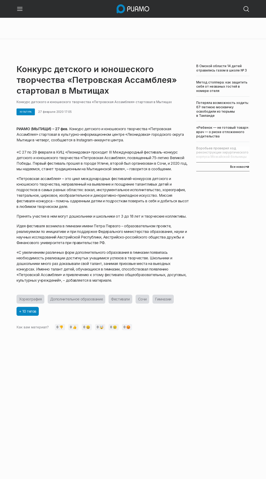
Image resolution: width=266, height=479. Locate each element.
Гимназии (163, 299)
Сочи (142, 299)
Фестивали (120, 299)
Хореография (30, 299)
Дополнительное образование (76, 299)
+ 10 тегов (27, 311)
